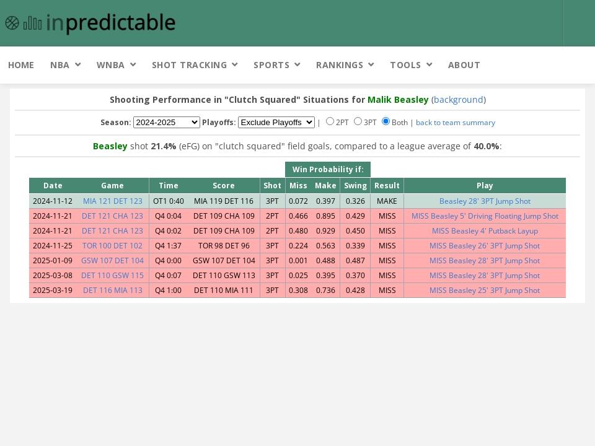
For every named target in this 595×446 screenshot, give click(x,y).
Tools (405, 65)
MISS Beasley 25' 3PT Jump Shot (485, 290)
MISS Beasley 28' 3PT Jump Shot (485, 260)
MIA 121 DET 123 (113, 201)
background (458, 99)
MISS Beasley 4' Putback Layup (485, 230)
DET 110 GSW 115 (112, 275)
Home (21, 65)
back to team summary (455, 122)
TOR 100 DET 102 (112, 245)
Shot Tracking (189, 65)
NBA (60, 65)
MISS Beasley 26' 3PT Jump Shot (485, 245)
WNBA (111, 65)
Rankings (339, 65)
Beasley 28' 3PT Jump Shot (485, 201)
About (464, 65)
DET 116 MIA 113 (113, 290)
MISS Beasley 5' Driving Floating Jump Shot (485, 216)
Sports (271, 65)
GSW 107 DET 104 (112, 260)
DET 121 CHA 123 (112, 216)
